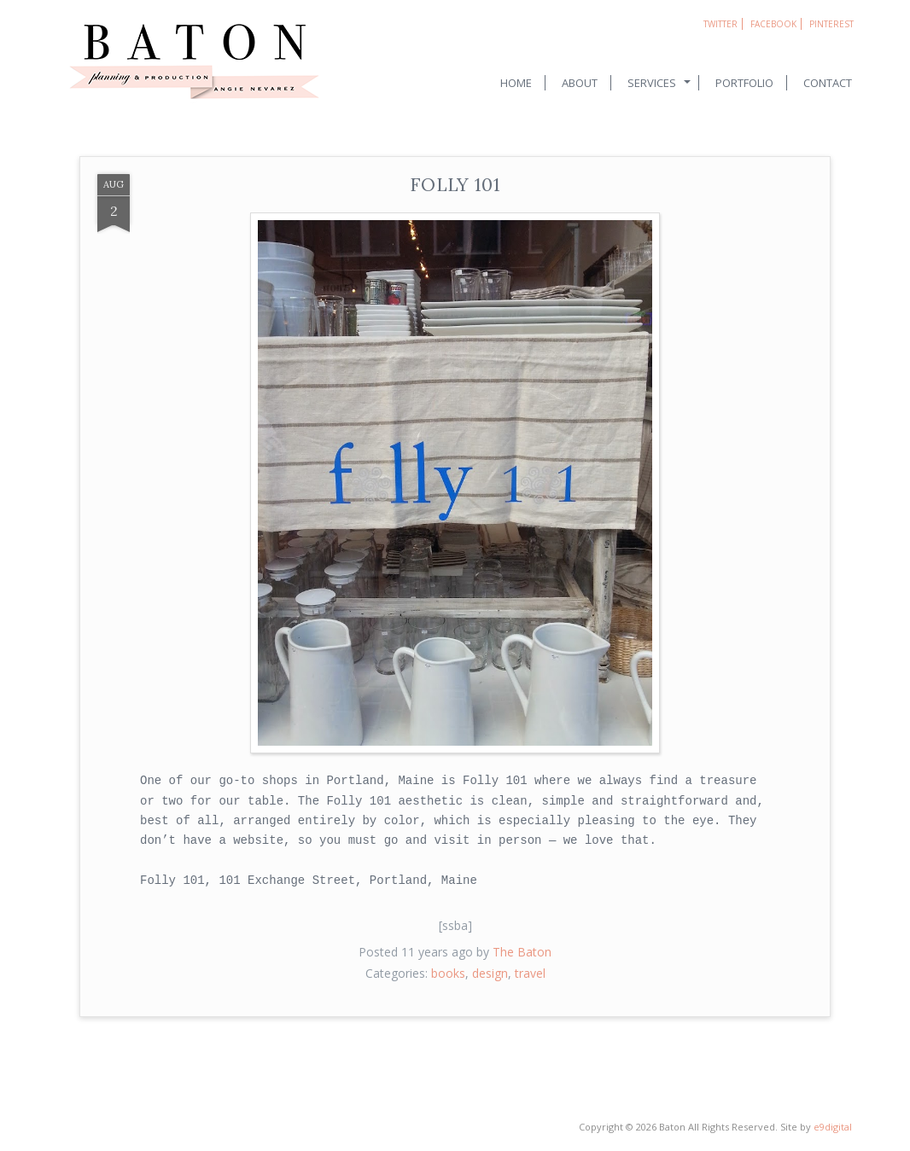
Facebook (773, 24)
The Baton (522, 952)
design (490, 973)
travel (530, 973)
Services (651, 82)
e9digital (833, 1126)
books (448, 973)
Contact (827, 82)
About (580, 82)
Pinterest (831, 24)
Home (516, 82)
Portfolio (744, 82)
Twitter (720, 24)
